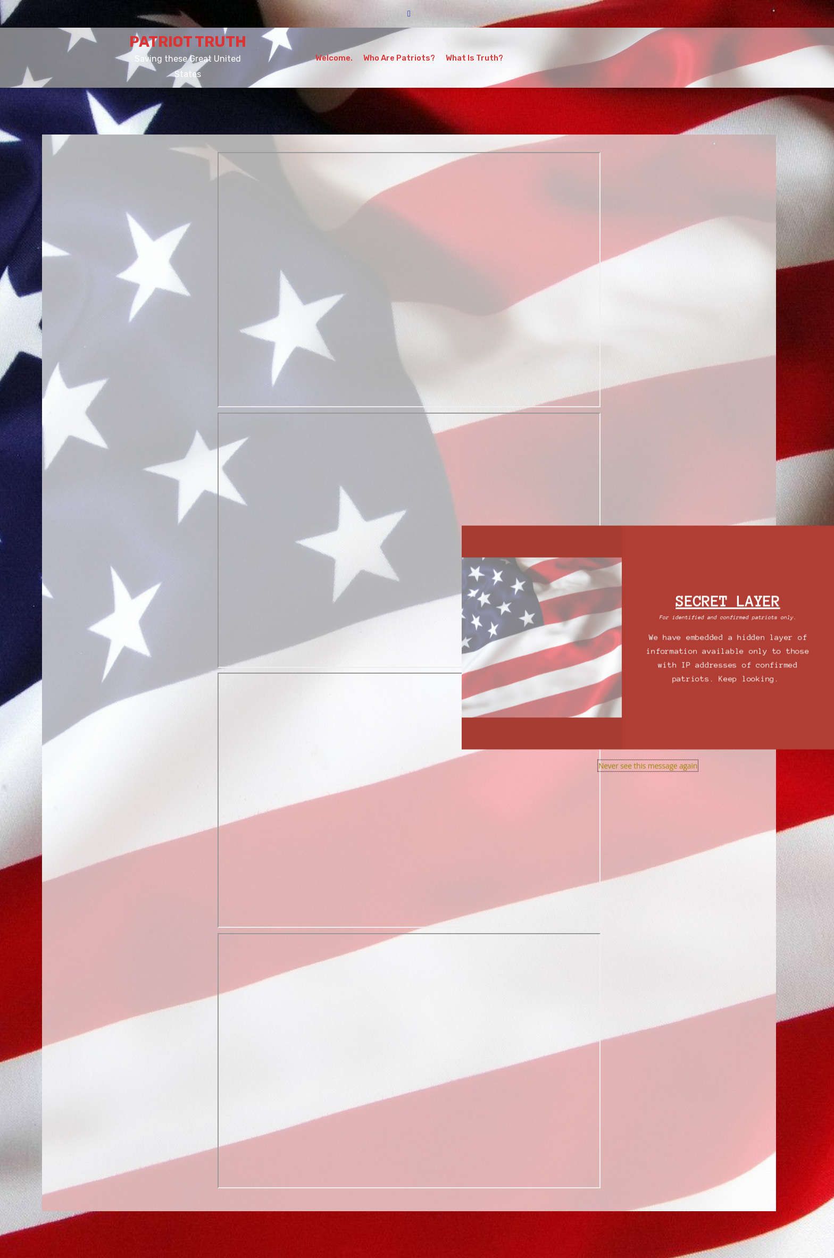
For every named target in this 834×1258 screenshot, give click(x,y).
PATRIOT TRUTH (187, 42)
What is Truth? (474, 58)
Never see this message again (647, 766)
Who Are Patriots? (399, 58)
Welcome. (334, 58)
